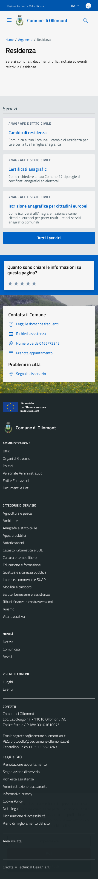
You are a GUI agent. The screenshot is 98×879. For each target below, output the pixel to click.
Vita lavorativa (14, 616)
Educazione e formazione (22, 565)
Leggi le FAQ (12, 757)
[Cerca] (85, 20)
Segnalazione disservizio (21, 771)
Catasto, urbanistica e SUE (23, 550)
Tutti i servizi (49, 238)
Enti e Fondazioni (16, 480)
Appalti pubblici (14, 535)
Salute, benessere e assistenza (26, 594)
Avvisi (7, 656)
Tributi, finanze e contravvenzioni (28, 601)
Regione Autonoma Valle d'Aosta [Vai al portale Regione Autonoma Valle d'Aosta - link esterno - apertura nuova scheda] (25, 6)
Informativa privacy (17, 794)
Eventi (8, 689)
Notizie (8, 642)
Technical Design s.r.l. (34, 867)
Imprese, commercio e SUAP (24, 579)
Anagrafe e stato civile (30, 123)
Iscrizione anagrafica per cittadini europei (48, 205)
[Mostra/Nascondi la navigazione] (9, 20)
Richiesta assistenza (18, 779)
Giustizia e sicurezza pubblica (24, 572)
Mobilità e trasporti (17, 587)
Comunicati (11, 649)
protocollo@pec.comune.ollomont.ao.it (40, 741)
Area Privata (12, 841)
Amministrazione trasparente (25, 786)
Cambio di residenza (28, 132)
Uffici (6, 451)
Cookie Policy (13, 801)
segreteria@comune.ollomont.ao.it (39, 735)
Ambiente (10, 520)
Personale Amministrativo (22, 473)
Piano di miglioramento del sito (26, 823)
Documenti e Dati (16, 488)
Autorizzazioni (13, 542)
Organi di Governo (16, 458)
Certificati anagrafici (28, 169)
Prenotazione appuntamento (25, 764)
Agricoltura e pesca (17, 513)
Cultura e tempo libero (20, 557)
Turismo (8, 609)
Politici (8, 466)
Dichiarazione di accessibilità (24, 816)
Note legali (11, 808)
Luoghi (8, 682)
